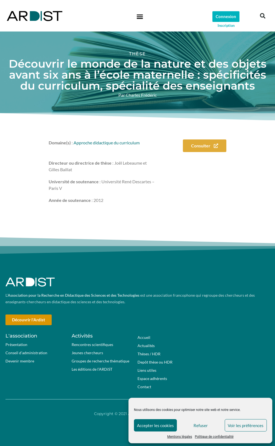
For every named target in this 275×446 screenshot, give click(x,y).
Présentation (16, 344)
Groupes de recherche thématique (100, 361)
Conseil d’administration (26, 352)
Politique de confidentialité (214, 437)
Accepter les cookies (155, 425)
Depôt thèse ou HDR (155, 362)
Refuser (201, 425)
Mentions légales (179, 437)
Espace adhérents (154, 378)
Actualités (146, 345)
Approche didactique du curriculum (107, 142)
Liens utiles (147, 370)
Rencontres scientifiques (92, 344)
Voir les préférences (246, 425)
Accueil (144, 337)
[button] (139, 16)
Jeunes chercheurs (87, 352)
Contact (144, 386)
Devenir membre (19, 361)
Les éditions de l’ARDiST (92, 369)
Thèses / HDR (149, 353)
